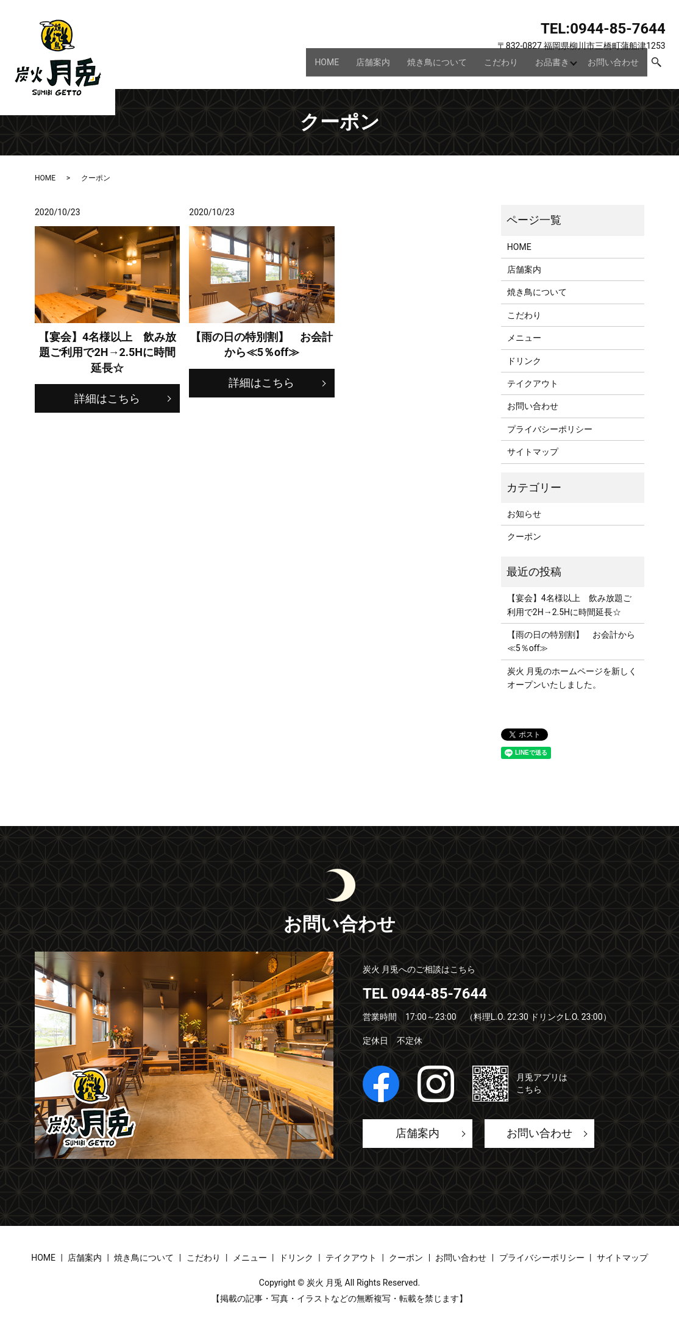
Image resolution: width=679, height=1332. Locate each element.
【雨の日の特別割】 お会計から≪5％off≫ (571, 641)
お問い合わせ (613, 66)
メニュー (524, 338)
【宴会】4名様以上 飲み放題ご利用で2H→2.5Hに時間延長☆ (569, 604)
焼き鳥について (434, 66)
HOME (323, 66)
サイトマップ (532, 452)
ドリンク (524, 361)
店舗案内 (370, 66)
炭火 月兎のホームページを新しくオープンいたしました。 (572, 677)
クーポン (524, 536)
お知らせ (524, 514)
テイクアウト (532, 383)
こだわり (498, 66)
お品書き (549, 66)
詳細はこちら (107, 398)
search (656, 67)
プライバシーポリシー (549, 429)
